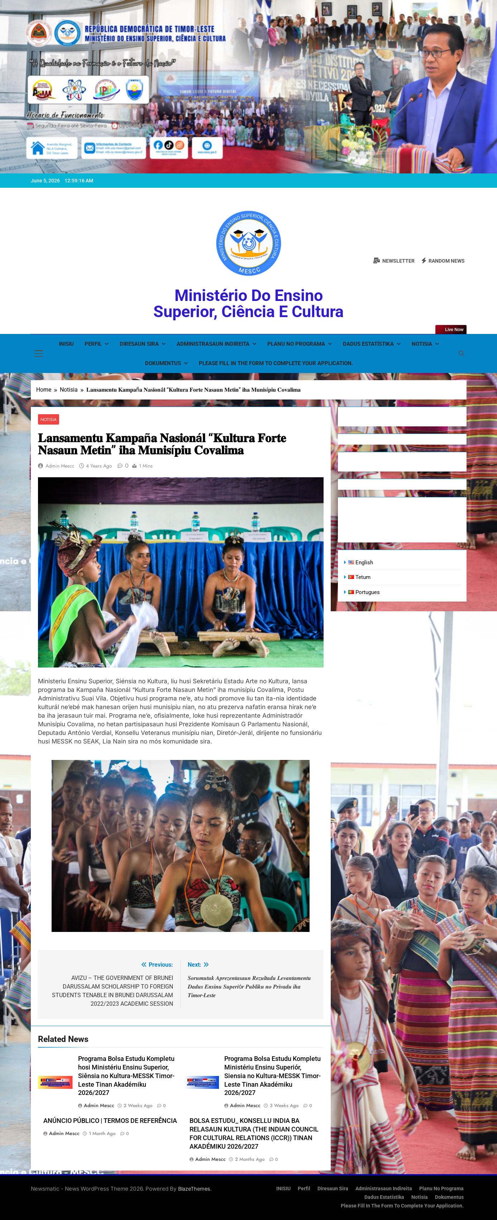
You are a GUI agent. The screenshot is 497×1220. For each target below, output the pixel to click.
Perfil (93, 344)
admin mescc (60, 465)
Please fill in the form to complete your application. (276, 363)
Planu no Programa (296, 344)
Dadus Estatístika (368, 344)
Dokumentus (163, 363)
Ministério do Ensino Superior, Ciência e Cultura (248, 303)
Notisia (422, 344)
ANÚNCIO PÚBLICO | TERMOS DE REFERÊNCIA (110, 1120)
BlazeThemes (194, 1189)
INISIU (66, 344)
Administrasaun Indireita (213, 344)
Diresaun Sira (139, 344)
